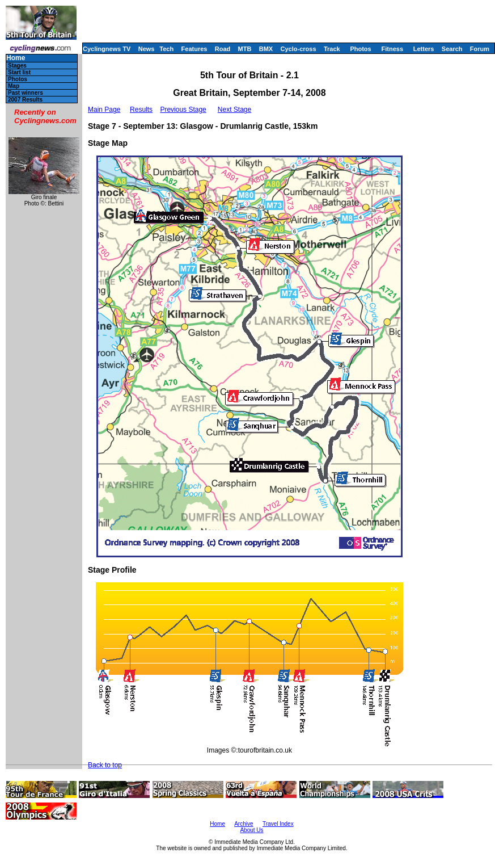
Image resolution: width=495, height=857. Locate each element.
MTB (245, 48)
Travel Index (278, 824)
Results (141, 110)
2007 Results (25, 99)
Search (452, 48)
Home (15, 58)
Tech (166, 48)
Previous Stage (183, 110)
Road (223, 48)
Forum (479, 48)
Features (194, 48)
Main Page (104, 110)
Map (13, 86)
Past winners (25, 93)
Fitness (392, 48)
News (146, 48)
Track (332, 48)
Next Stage (234, 110)
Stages (17, 65)
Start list (19, 72)
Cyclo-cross (298, 48)
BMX (266, 48)
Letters (423, 48)
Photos (360, 48)
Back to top (105, 765)
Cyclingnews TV (106, 48)
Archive (243, 824)
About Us (251, 830)
